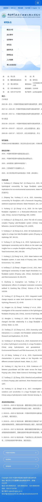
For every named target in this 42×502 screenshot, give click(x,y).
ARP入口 (13, 8)
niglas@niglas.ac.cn (15, 491)
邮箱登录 (5, 8)
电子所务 (27, 8)
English (35, 8)
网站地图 (20, 8)
